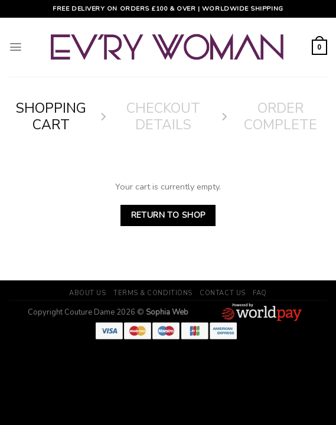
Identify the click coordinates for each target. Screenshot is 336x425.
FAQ (260, 293)
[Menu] (15, 47)
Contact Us (223, 293)
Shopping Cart (51, 116)
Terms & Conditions (153, 293)
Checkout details (163, 116)
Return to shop (168, 215)
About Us (87, 293)
